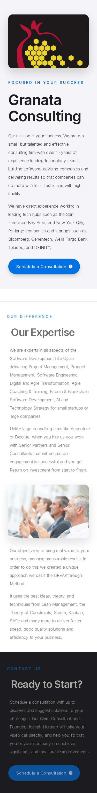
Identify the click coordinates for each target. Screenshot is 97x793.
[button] (44, 266)
